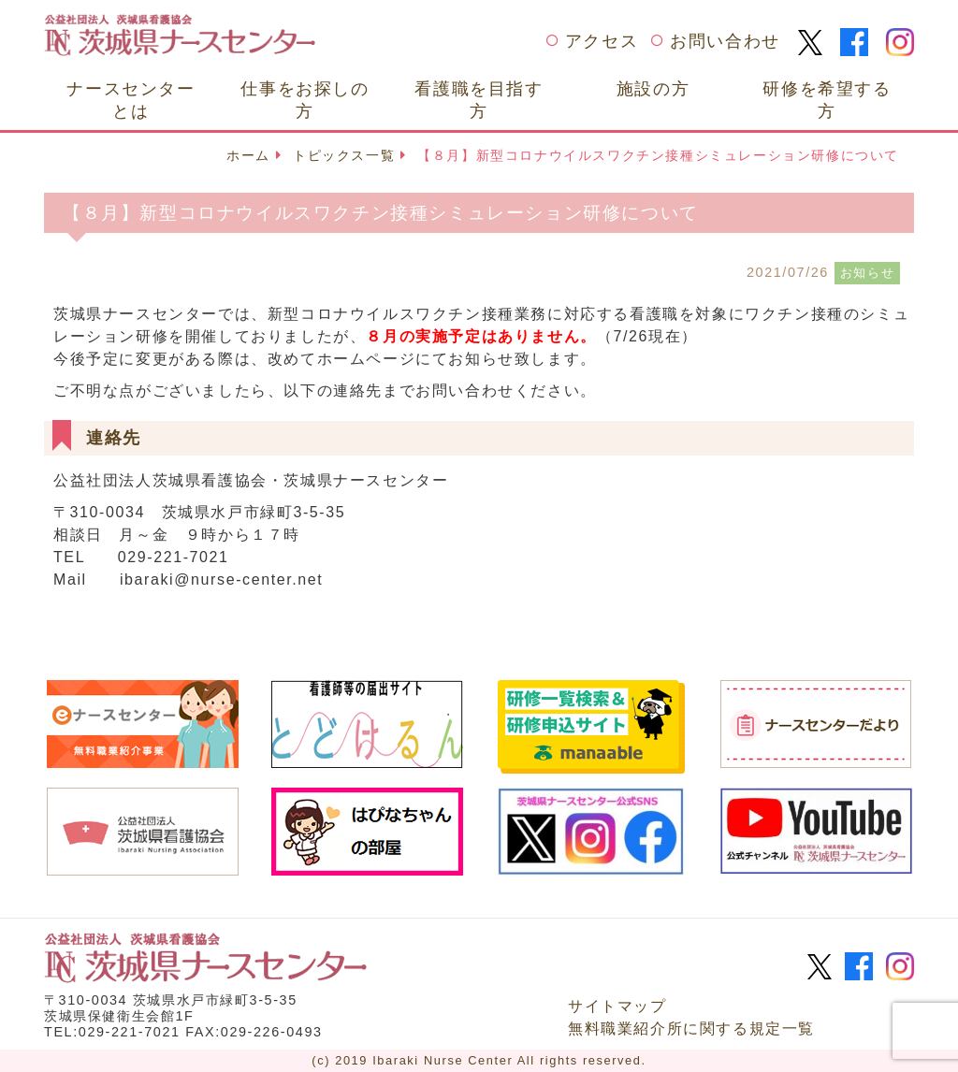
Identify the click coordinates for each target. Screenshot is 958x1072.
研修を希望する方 (826, 100)
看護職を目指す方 (478, 100)
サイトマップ (617, 1006)
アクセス (601, 41)
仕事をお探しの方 (304, 100)
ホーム (248, 155)
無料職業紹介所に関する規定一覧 (691, 1028)
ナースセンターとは (130, 100)
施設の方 (653, 88)
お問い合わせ (725, 41)
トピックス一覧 (344, 155)
